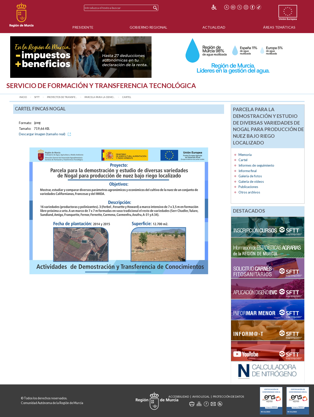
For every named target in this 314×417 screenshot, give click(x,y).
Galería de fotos (250, 176)
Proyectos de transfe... (62, 97)
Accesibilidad (178, 396)
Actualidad (213, 27)
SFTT (36, 97)
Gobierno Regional (148, 27)
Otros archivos (249, 192)
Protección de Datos (228, 396)
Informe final (247, 171)
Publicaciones (248, 187)
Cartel (126, 97)
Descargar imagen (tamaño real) (46, 134)
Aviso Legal (201, 396)
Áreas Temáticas (279, 27)
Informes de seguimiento (256, 165)
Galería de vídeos (251, 182)
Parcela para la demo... (99, 97)
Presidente (82, 27)
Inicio (23, 97)
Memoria (245, 155)
